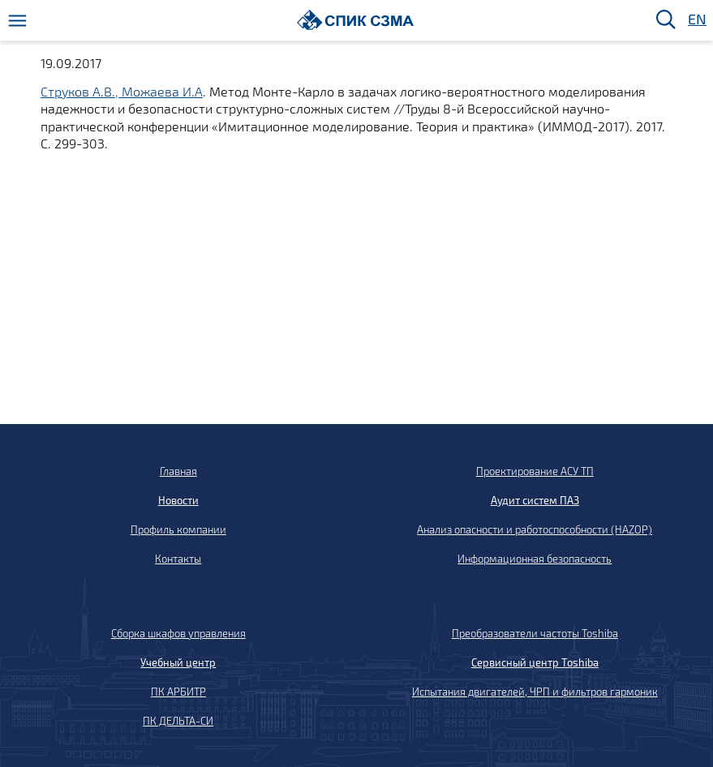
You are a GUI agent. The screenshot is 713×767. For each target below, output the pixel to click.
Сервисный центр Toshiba (535, 662)
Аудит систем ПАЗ (535, 500)
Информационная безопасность (534, 558)
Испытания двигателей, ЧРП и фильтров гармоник (535, 691)
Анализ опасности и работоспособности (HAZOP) (534, 529)
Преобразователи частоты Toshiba (535, 633)
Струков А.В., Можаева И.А (122, 91)
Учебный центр (178, 662)
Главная (178, 471)
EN (696, 20)
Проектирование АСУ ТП (535, 471)
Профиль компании (178, 529)
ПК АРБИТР (178, 691)
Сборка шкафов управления (178, 633)
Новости (178, 500)
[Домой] (355, 20)
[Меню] (17, 21)
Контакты (178, 558)
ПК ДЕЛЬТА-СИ (178, 720)
